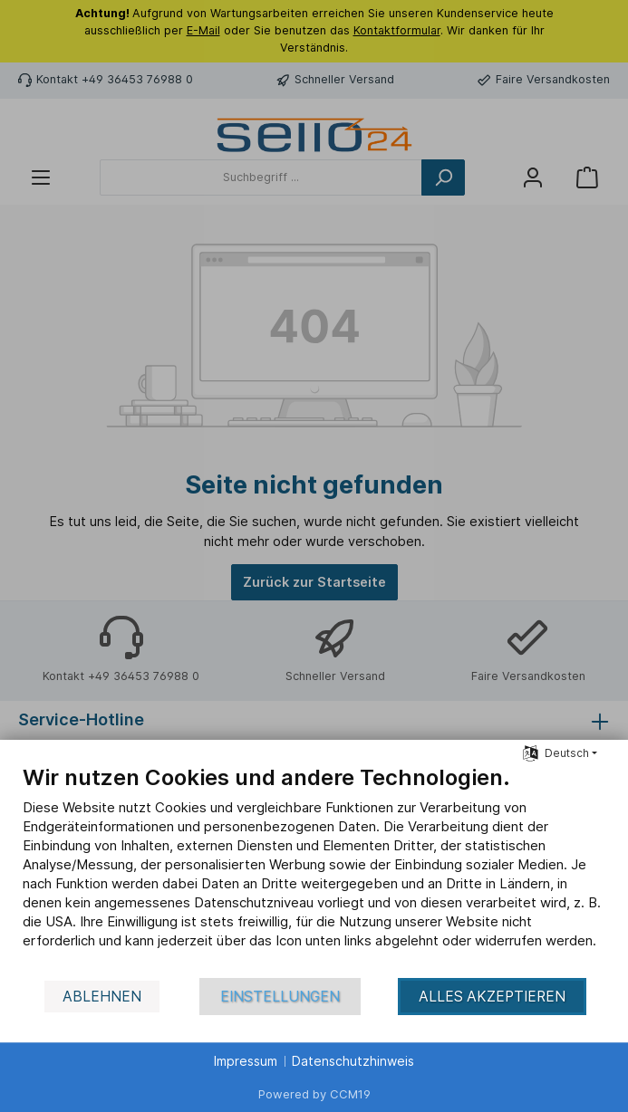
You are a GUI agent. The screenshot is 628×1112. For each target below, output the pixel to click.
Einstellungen (280, 996)
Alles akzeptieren (492, 996)
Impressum (245, 1061)
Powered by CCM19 (314, 1094)
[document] (314, 870)
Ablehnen (102, 996)
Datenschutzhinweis (353, 1061)
